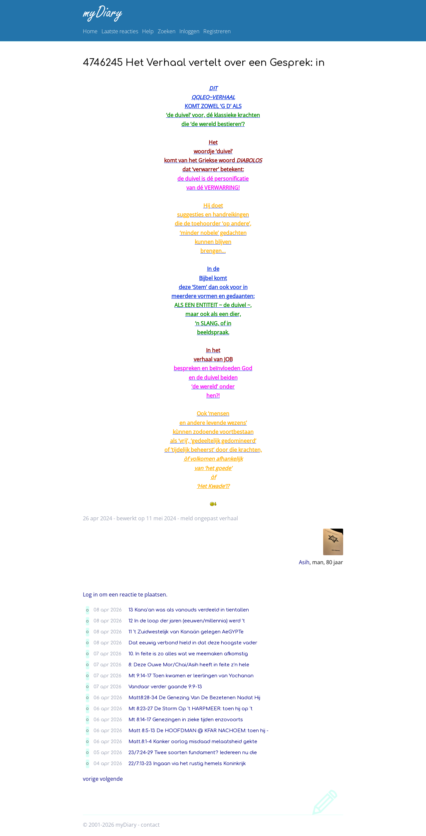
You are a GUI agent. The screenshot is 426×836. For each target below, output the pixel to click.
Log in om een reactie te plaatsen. (125, 594)
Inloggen (189, 31)
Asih (304, 562)
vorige (91, 778)
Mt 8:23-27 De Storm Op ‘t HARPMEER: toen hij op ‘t (190, 708)
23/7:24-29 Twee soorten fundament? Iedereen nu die (192, 752)
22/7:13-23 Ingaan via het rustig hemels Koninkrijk (187, 763)
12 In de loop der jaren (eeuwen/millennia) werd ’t (186, 620)
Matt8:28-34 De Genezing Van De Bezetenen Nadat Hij (194, 697)
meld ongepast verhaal (209, 518)
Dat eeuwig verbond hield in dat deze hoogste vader (192, 642)
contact (150, 824)
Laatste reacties (120, 31)
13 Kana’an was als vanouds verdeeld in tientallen (188, 609)
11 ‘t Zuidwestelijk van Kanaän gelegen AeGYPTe (186, 631)
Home (90, 31)
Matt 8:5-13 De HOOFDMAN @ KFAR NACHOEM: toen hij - (198, 730)
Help (148, 31)
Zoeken (166, 31)
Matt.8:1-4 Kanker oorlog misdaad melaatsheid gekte (192, 741)
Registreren (217, 31)
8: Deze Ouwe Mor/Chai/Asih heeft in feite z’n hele (188, 664)
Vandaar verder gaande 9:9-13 (165, 686)
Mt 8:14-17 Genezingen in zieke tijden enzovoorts (185, 719)
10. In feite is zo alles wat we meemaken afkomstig (188, 653)
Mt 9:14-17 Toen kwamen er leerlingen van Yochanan (191, 675)
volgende (111, 778)
